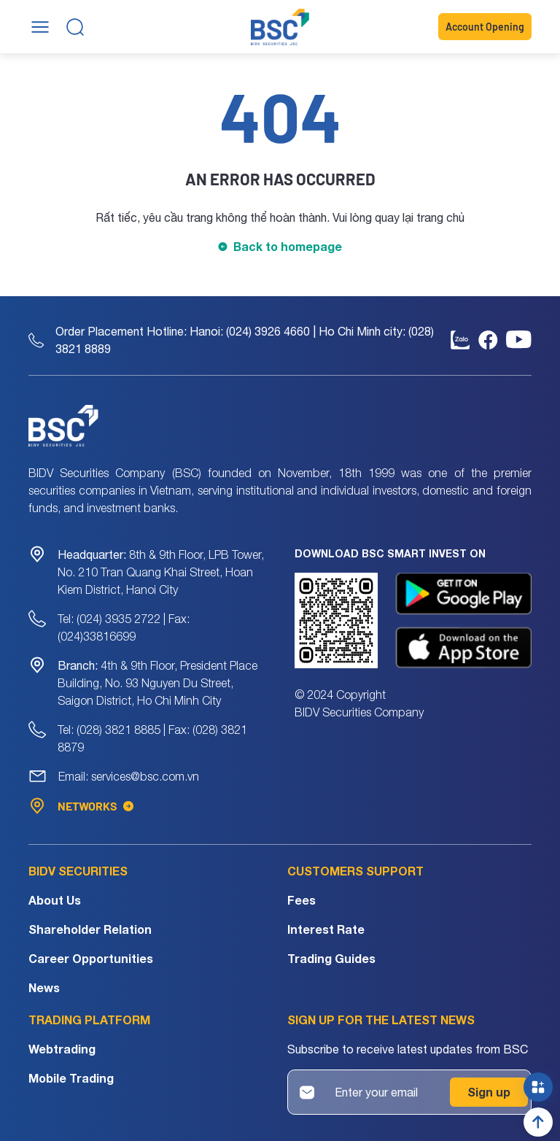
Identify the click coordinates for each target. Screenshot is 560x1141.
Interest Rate (326, 929)
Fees (301, 900)
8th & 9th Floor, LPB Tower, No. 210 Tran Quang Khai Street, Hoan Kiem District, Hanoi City (161, 572)
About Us (54, 900)
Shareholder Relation (90, 929)
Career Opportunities (90, 958)
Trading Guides (331, 958)
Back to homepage (287, 246)
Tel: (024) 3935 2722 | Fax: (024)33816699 (124, 627)
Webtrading (62, 1049)
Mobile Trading (71, 1078)
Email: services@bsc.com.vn (128, 776)
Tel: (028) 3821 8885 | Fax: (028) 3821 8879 (152, 738)
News (44, 987)
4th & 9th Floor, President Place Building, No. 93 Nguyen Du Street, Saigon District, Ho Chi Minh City (157, 683)
